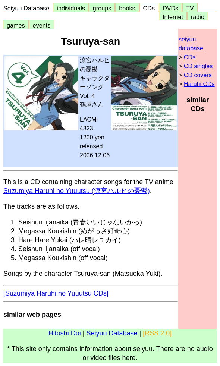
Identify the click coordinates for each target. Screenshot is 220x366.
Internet (172, 16)
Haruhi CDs (199, 84)
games (15, 25)
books (127, 8)
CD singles (198, 66)
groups (102, 8)
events (41, 25)
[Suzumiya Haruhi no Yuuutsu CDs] (56, 293)
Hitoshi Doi (64, 333)
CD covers (198, 75)
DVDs (170, 8)
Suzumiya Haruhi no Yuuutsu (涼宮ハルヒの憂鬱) (76, 191)
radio (198, 16)
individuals (70, 8)
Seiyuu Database (28, 8)
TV (190, 8)
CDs (149, 8)
